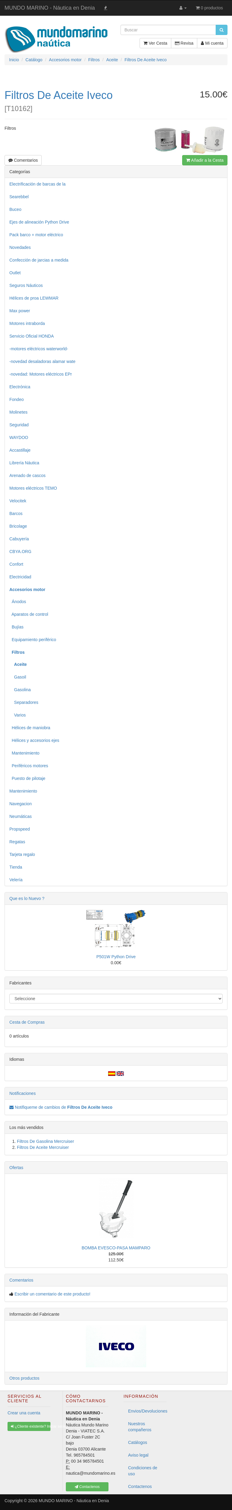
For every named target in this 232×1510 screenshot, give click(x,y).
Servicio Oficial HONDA (31, 336)
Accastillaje (20, 450)
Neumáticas (20, 816)
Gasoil (17, 677)
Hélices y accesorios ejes (34, 740)
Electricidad (20, 576)
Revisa (184, 43)
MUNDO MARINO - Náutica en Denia (50, 8)
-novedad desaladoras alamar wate (42, 361)
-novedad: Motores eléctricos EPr (40, 374)
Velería (16, 879)
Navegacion (20, 803)
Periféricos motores (28, 765)
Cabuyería (19, 538)
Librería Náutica (24, 462)
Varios (17, 715)
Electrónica (19, 386)
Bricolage (18, 526)
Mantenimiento (24, 753)
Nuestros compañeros (139, 1426)
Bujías (16, 627)
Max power (19, 310)
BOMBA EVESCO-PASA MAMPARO (116, 1247)
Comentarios (23, 160)
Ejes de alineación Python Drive (39, 222)
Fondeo (16, 399)
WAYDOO (18, 437)
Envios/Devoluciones (147, 1411)
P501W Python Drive (116, 956)
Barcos (16, 513)
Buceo (15, 209)
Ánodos (17, 601)
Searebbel (19, 196)
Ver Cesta (155, 43)
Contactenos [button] (87, 1487)
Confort (16, 564)
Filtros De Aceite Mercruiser (43, 1147)
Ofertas (16, 1167)
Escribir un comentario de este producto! (52, 1294)
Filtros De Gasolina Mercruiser (45, 1141)
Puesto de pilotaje (27, 778)
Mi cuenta (212, 43)
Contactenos (140, 1486)
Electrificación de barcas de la (37, 184)
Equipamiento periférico (32, 639)
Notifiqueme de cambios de (60, 1107)
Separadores (23, 702)
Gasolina (20, 689)
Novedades (20, 247)
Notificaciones (22, 1093)
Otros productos (24, 1378)
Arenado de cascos (27, 475)
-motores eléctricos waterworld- (38, 348)
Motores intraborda (27, 323)
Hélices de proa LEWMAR (34, 298)
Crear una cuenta (24, 1412)
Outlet (15, 272)
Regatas (17, 841)
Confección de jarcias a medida (38, 260)
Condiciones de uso (142, 1470)
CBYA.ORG (20, 551)
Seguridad (19, 424)
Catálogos (137, 1442)
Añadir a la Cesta (205, 160)
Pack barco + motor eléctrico (36, 234)
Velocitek (17, 500)
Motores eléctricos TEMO (33, 488)
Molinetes (18, 412)
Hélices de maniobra (29, 727)
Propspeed (19, 829)
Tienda (15, 867)
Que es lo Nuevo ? (26, 898)
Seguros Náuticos (26, 285)
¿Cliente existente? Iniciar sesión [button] (30, 1426)
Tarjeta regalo (22, 854)
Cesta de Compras (27, 1022)
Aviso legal (138, 1455)
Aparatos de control (28, 614)
